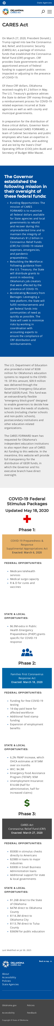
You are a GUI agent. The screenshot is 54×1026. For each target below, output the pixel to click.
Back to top (45, 961)
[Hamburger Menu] (49, 11)
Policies (31, 1005)
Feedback (32, 1012)
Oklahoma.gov (9, 1005)
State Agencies (44, 2)
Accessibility (8, 1012)
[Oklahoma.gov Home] (4, 2)
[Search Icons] (43, 12)
